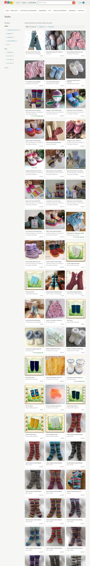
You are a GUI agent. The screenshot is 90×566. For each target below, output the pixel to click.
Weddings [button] (72, 10)
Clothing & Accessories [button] (28, 10)
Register (24, 2)
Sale (7, 10)
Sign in (18, 2)
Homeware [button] (42, 10)
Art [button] (49, 10)
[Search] (73, 2)
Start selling (32, 2)
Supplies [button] (81, 10)
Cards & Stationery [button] (60, 10)
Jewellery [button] (14, 10)
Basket (82, 3)
